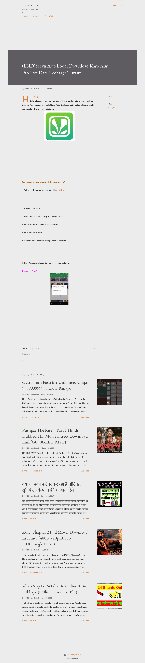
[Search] (113, 5)
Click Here (64, 190)
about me (35, 16)
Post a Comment (28, 361)
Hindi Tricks (30, 5)
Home (24, 16)
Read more (85, 417)
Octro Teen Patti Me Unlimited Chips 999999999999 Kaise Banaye (55, 385)
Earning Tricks (112, 108)
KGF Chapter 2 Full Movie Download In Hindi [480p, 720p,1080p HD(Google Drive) (55, 538)
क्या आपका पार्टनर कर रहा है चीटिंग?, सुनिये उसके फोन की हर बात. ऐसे (51, 487)
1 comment (33, 519)
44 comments (34, 417)
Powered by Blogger (72, 655)
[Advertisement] (68, 36)
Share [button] (110, 96)
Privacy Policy (48, 16)
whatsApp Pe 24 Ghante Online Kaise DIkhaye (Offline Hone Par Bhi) (54, 589)
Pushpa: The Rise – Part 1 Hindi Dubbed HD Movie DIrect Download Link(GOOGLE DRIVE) (55, 436)
